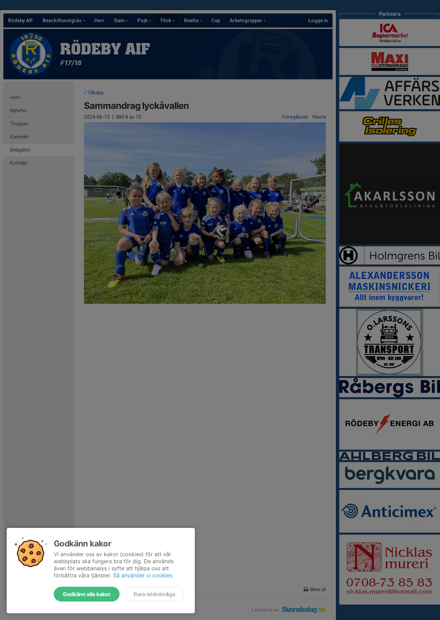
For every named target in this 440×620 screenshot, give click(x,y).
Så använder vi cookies (142, 575)
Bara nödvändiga (154, 594)
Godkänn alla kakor (87, 594)
